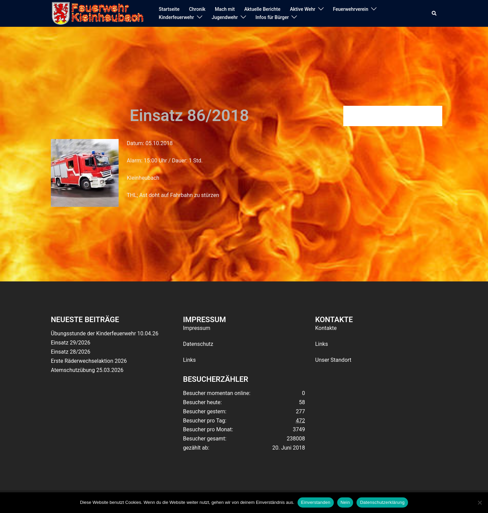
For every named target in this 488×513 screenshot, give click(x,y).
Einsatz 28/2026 (70, 352)
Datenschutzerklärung (382, 502)
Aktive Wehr (303, 9)
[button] (434, 13)
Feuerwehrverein (350, 9)
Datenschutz (198, 344)
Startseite (169, 9)
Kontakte (326, 328)
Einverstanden (315, 502)
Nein (345, 502)
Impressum (196, 328)
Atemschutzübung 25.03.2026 (87, 370)
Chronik (197, 9)
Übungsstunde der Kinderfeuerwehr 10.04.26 (104, 333)
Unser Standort (333, 360)
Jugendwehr (225, 17)
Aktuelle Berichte (262, 9)
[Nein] (479, 502)
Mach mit (225, 9)
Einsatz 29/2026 (70, 342)
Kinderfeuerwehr (176, 17)
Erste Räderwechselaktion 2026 (89, 361)
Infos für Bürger (272, 17)
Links (189, 360)
